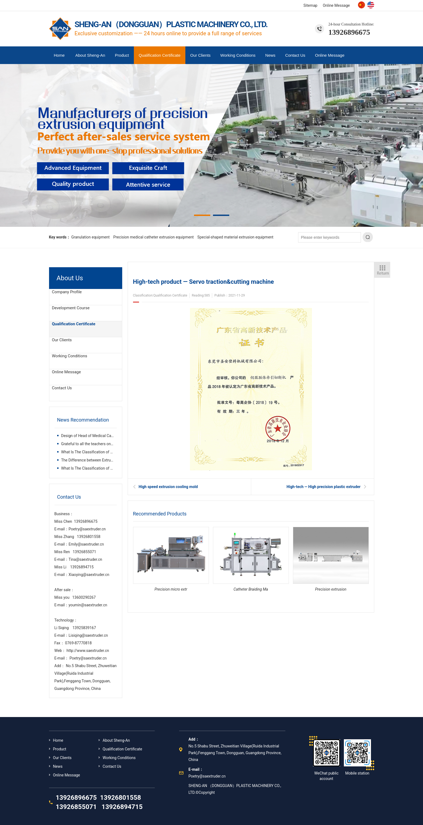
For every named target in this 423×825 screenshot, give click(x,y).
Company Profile (67, 291)
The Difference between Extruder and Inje (96, 460)
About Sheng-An (90, 55)
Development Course (71, 307)
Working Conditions (238, 55)
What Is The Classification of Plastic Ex (94, 452)
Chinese (361, 4)
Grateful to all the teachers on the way (93, 444)
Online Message (336, 5)
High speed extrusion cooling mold (168, 487)
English (370, 4)
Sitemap (310, 5)
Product (122, 55)
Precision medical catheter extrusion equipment (153, 237)
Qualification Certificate (159, 55)
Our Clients (200, 55)
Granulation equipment (90, 237)
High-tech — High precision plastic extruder (324, 487)
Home (59, 55)
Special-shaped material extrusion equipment (235, 237)
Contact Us (295, 55)
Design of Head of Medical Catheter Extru (96, 436)
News (270, 55)
